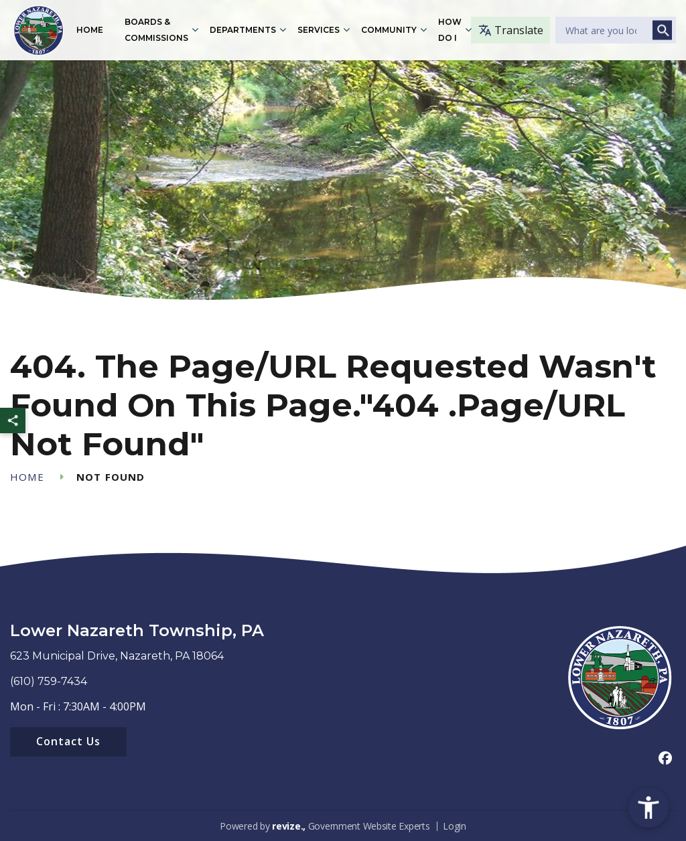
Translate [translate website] (510, 30)
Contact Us (68, 741)
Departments (243, 30)
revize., (288, 826)
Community (389, 30)
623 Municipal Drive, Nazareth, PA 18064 (117, 655)
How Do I (450, 30)
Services (318, 30)
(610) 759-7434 (48, 681)
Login (454, 826)
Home (89, 30)
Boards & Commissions (156, 30)
